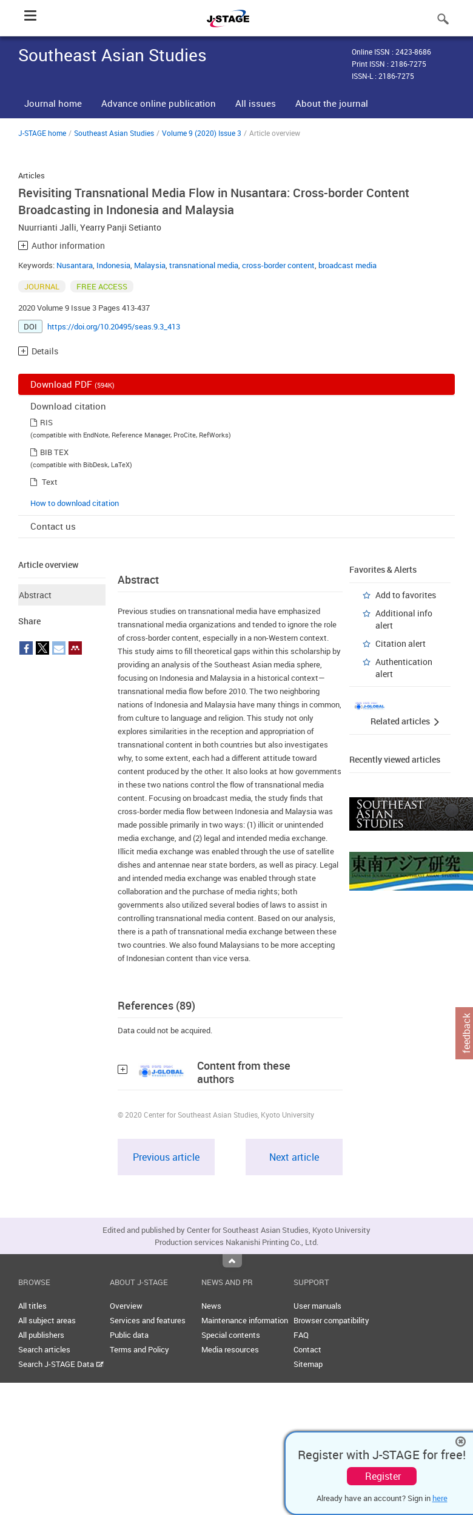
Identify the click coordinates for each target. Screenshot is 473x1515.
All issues (255, 103)
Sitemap (308, 1363)
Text (50, 481)
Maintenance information (244, 1320)
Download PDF (72, 384)
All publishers (41, 1334)
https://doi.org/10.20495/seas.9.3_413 (113, 326)
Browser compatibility (331, 1320)
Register (383, 1476)
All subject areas (47, 1320)
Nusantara (74, 265)
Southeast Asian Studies (114, 133)
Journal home (53, 103)
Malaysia (150, 265)
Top (232, 1260)
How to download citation (74, 503)
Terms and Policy (139, 1349)
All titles (32, 1305)
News (211, 1305)
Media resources (230, 1349)
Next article (294, 1157)
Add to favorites (405, 595)
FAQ (301, 1334)
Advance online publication (158, 103)
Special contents (230, 1334)
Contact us (53, 526)
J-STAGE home (42, 133)
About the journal (331, 103)
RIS (46, 422)
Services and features (148, 1320)
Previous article (166, 1157)
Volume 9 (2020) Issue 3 (201, 133)
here (440, 1498)
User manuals (317, 1305)
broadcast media (347, 265)
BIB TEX (54, 452)
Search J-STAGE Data (61, 1363)
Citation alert (400, 643)
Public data (129, 1334)
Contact (307, 1349)
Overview (126, 1305)
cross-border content (278, 265)
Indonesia (113, 265)
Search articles (44, 1349)
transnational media (203, 265)
